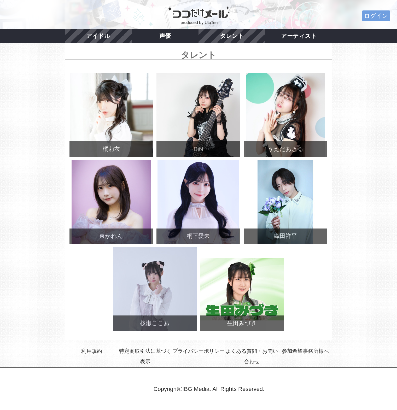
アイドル (98, 36)
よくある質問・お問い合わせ (252, 356)
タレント (232, 36)
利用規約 (91, 351)
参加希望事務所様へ (305, 351)
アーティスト (299, 36)
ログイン (376, 16)
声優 (165, 36)
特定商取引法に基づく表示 (145, 356)
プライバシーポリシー (198, 351)
